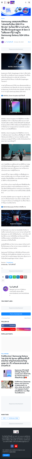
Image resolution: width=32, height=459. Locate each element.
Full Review (13, 418)
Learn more (12, 451)
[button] (2, 2)
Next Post (27, 318)
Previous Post (6, 318)
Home (3, 18)
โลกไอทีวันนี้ (13, 287)
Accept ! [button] (6, 455)
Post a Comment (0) (16, 314)
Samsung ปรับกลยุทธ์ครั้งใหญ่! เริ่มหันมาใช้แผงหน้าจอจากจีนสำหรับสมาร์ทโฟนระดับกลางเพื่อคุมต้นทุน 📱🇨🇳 (23, 373)
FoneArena (9, 262)
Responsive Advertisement (16, 49)
